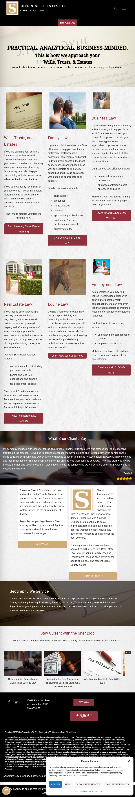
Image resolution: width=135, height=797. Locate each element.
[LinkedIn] (16, 702)
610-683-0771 (34, 708)
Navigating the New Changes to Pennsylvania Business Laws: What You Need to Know (62, 683)
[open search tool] (115, 8)
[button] (128, 761)
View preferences (88, 784)
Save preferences (117, 784)
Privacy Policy (98, 791)
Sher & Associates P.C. (43, 6)
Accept (55, 784)
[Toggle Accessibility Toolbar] (6, 791)
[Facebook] (8, 702)
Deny (68, 784)
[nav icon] (124, 8)
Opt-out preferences (83, 791)
